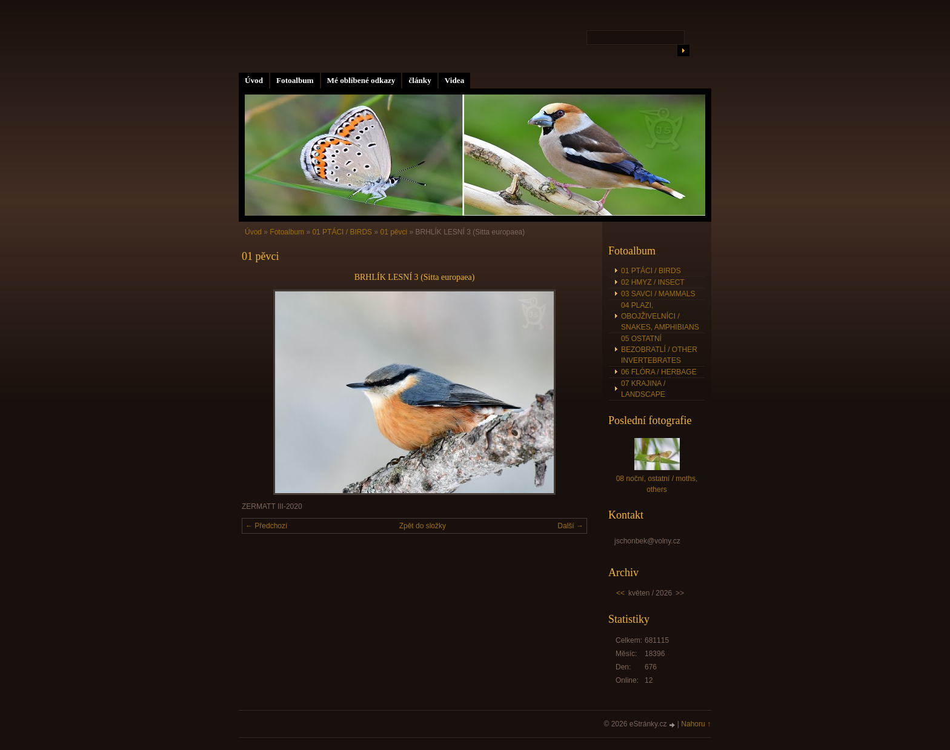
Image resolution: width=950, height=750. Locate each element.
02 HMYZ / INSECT (653, 282)
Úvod (254, 80)
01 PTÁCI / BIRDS (342, 232)
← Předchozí (266, 526)
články (419, 80)
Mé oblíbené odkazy (361, 80)
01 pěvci (393, 232)
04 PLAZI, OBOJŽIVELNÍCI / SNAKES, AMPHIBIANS (660, 316)
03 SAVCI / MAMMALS (658, 294)
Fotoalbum (295, 80)
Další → (570, 526)
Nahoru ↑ (696, 724)
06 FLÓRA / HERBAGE (659, 372)
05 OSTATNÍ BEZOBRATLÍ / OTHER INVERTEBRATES (659, 349)
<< (620, 593)
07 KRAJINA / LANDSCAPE (643, 389)
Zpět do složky (422, 526)
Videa (454, 80)
